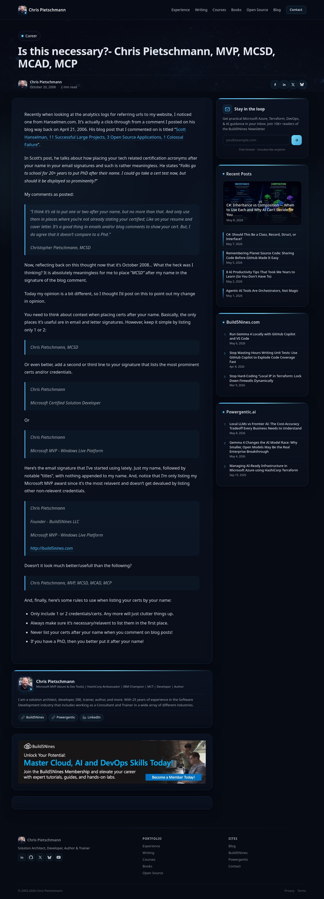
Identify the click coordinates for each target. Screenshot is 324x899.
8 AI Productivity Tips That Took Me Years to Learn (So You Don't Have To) (260, 274)
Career (31, 35)
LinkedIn (92, 717)
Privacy (289, 891)
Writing (201, 9)
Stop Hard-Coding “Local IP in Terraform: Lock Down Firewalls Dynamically (266, 378)
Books (236, 9)
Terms (301, 891)
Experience (180, 9)
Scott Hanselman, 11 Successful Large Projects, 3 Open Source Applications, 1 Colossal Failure (105, 137)
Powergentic (63, 717)
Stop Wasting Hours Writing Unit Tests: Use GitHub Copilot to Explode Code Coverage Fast (263, 357)
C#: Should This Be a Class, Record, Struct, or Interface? (261, 236)
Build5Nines (32, 717)
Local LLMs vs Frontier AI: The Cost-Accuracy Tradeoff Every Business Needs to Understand (266, 425)
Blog (277, 9)
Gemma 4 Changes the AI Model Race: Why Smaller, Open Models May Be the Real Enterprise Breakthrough (263, 447)
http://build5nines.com (51, 548)
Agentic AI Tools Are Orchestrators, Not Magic (262, 290)
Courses (219, 9)
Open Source (257, 9)
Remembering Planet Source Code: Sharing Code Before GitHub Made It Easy (260, 255)
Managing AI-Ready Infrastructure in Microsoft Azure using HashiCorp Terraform (264, 467)
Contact (296, 9)
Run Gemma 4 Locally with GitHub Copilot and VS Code (262, 336)
